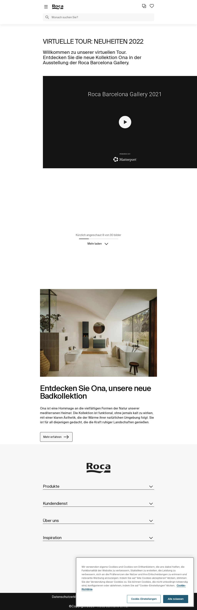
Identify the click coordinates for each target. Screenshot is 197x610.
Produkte (98, 486)
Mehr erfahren (56, 437)
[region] (135, 582)
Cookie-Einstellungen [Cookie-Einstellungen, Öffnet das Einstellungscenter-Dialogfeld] (144, 599)
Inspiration (98, 538)
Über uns (98, 521)
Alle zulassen (176, 599)
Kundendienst (98, 503)
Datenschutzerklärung (68, 596)
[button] (47, 17)
